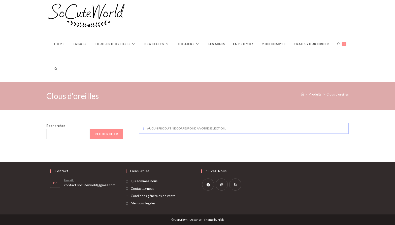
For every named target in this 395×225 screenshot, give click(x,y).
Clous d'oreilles (337, 94)
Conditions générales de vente (153, 196)
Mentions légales (143, 203)
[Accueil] (302, 94)
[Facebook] (208, 184)
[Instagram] (222, 184)
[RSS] (235, 184)
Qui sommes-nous (144, 181)
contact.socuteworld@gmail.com (89, 185)
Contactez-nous (142, 189)
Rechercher (55, 126)
